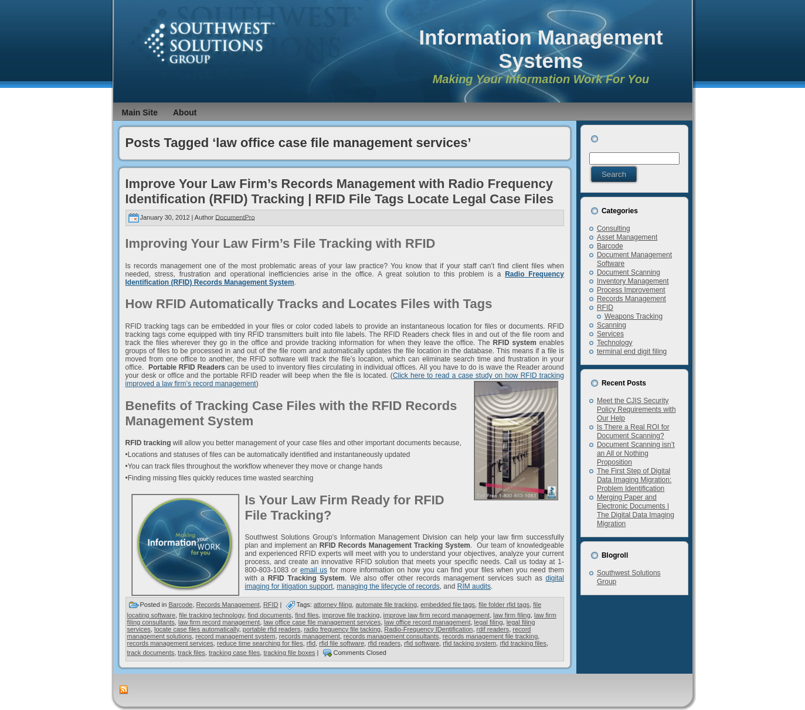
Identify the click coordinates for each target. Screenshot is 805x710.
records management (309, 636)
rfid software (421, 643)
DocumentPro (234, 216)
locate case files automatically (196, 629)
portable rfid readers (271, 629)
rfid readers (384, 643)
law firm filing (512, 615)
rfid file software (341, 643)
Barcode (180, 604)
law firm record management (219, 622)
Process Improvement (631, 290)
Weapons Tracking (633, 316)
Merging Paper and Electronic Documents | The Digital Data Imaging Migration (635, 510)
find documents (269, 615)
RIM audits (474, 586)
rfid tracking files (523, 643)
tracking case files (234, 652)
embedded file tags (447, 604)
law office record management (427, 622)
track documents (151, 652)
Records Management (228, 604)
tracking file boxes (289, 652)
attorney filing (333, 604)
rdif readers (493, 629)
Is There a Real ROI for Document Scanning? (633, 431)
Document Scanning (628, 272)
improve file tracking (351, 615)
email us (313, 570)
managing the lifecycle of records (388, 586)
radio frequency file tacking (342, 629)
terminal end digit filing (632, 351)
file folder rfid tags (503, 604)
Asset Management (627, 237)
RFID (270, 604)
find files (306, 615)
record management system (235, 636)
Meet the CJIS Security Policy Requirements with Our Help (636, 409)
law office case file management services (322, 622)
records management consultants (391, 636)
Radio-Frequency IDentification (428, 629)
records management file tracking (490, 636)
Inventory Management (633, 281)
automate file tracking (386, 604)
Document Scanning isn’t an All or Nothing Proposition (636, 453)
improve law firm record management (436, 615)
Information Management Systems (541, 49)
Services (610, 334)
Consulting (613, 228)
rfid (311, 643)
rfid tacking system (469, 643)
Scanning (611, 325)
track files (191, 652)
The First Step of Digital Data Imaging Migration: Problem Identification (634, 480)
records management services (170, 643)
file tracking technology (211, 615)
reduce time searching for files (260, 643)
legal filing (488, 622)
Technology (615, 343)
